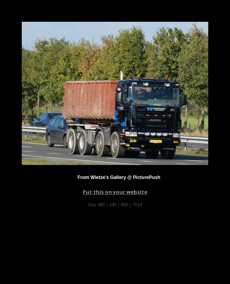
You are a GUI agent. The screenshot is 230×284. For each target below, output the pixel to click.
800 (124, 204)
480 (101, 204)
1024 (137, 204)
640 (113, 204)
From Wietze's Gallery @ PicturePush (118, 177)
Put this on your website (115, 191)
